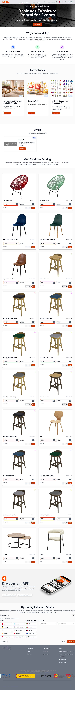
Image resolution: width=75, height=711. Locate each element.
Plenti (41, 554)
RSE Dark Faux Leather (10, 436)
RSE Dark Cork (44, 397)
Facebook (45, 651)
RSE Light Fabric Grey (9, 397)
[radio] (11, 204)
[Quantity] (28, 208)
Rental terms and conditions (66, 651)
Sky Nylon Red (7, 200)
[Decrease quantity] (26, 208)
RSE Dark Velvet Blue (9, 475)
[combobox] (47, 623)
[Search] (56, 2)
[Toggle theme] (65, 2)
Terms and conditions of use (66, 654)
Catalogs (29, 654)
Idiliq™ (8, 686)
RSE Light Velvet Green (10, 357)
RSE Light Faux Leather (10, 318)
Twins (5, 554)
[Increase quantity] (30, 208)
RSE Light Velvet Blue (46, 318)
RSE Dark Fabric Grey (46, 515)
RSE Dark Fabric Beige (9, 515)
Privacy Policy (62, 659)
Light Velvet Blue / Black (10, 239)
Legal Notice (62, 656)
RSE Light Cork (44, 279)
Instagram (45, 654)
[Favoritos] (68, 2)
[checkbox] (6, 624)
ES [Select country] (62, 1)
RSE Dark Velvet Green (46, 475)
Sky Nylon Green (45, 200)
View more (7, 113)
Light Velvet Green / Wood (48, 239)
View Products (37, 24)
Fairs (28, 651)
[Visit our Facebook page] (68, 686)
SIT (41, 436)
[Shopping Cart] (71, 2)
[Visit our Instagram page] (71, 686)
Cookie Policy (62, 662)
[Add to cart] (33, 208)
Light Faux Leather (8, 279)
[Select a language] (59, 2)
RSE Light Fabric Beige (46, 357)
